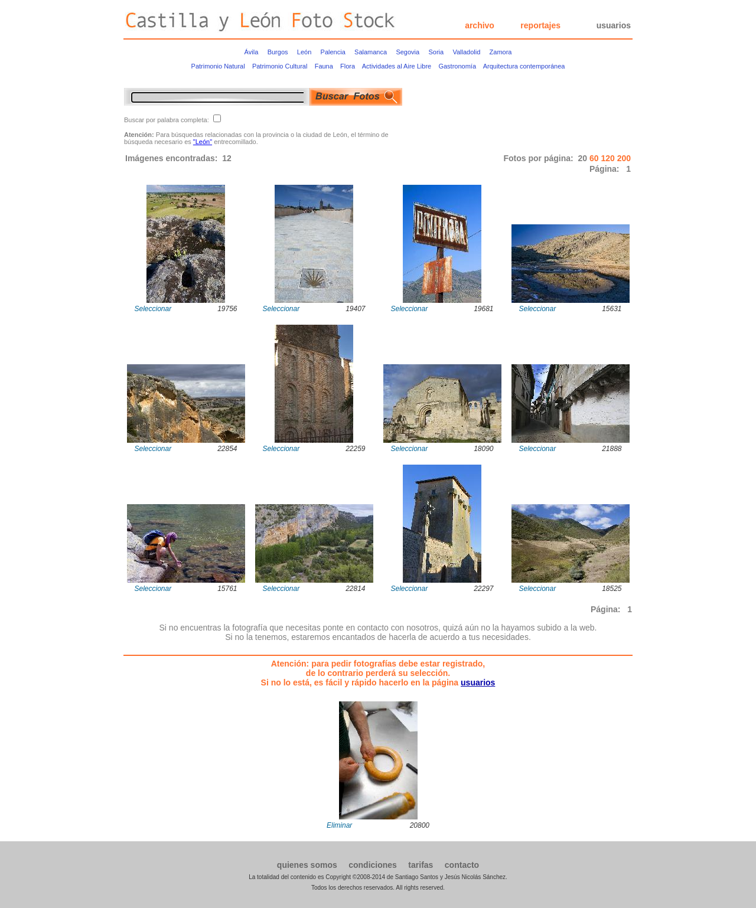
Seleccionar (153, 309)
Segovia (407, 51)
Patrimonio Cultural (280, 66)
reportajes (540, 25)
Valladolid (466, 51)
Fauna (324, 66)
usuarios (614, 25)
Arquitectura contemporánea (524, 66)
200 (624, 158)
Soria (436, 51)
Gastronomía (457, 66)
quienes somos (307, 865)
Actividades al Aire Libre (396, 66)
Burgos (278, 51)
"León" (202, 141)
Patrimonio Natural (218, 66)
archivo (479, 25)
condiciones (372, 865)
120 (609, 158)
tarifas (420, 865)
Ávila (252, 51)
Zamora (501, 51)
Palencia (333, 51)
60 (595, 158)
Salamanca (370, 51)
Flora (347, 66)
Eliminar (339, 825)
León (304, 51)
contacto (462, 865)
